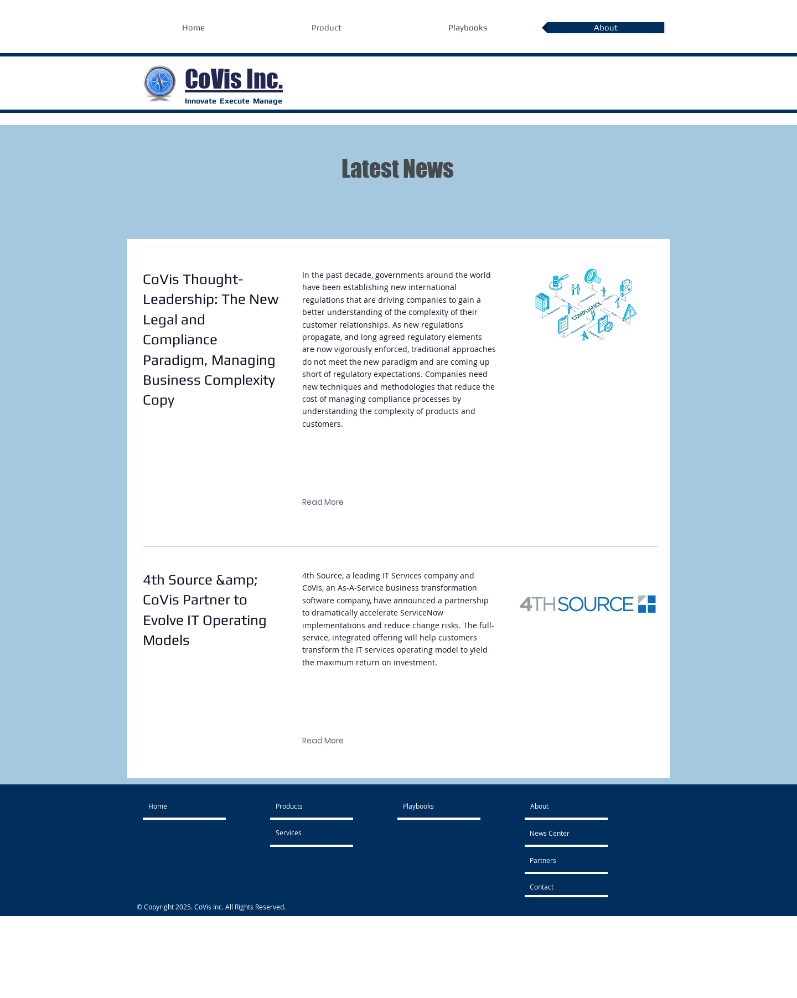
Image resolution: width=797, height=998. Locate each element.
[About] (559, 806)
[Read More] (323, 502)
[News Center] (561, 833)
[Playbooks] (433, 806)
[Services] (302, 832)
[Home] (190, 806)
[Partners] (559, 860)
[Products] (307, 806)
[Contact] (559, 886)
